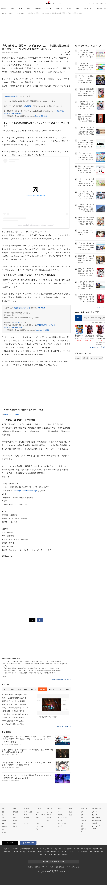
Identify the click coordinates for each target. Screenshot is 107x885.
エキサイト (103, 3)
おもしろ (59, 9)
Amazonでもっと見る (97, 347)
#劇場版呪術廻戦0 (11, 96)
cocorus (40, 851)
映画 (14, 815)
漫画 (77, 9)
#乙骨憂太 (27, 106)
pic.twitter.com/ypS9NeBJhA (13, 113)
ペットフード (44, 854)
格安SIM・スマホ (98, 849)
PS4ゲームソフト (101, 317)
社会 (3, 812)
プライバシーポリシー (48, 867)
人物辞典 (94, 823)
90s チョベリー (62, 823)
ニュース (3, 9)
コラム (69, 9)
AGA (50, 854)
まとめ (4, 820)
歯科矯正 (96, 851)
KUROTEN (15, 849)
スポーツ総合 (28, 812)
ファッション (39, 826)
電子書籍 (64, 854)
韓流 (14, 823)
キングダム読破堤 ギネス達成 (13, 724)
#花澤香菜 (16, 322)
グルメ (37, 823)
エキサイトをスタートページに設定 (53, 861)
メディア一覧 (96, 817)
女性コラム (61, 815)
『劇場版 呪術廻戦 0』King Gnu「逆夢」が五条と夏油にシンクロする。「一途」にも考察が (31, 668)
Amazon (77, 358)
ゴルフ (26, 820)
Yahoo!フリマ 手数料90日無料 (13, 717)
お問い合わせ (75, 867)
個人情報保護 (60, 867)
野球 (25, 815)
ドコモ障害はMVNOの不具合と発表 (15, 714)
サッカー (27, 817)
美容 (102, 851)
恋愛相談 (53, 851)
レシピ (71, 851)
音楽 (14, 817)
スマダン (60, 812)
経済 (3, 815)
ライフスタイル (62, 817)
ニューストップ (93, 3)
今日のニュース (102, 9)
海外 (20, 9)
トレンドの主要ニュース (62, 726)
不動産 (90, 851)
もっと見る (101, 307)
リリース (94, 812)
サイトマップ (96, 826)
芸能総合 (15, 812)
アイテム (76, 849)
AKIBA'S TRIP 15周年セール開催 (14, 704)
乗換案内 (84, 851)
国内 (12, 9)
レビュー (38, 812)
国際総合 (4, 826)
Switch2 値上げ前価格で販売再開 (14, 698)
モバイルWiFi (32, 851)
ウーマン (64, 851)
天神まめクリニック (59, 849)
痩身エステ (57, 854)
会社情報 (30, 867)
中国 (3, 829)
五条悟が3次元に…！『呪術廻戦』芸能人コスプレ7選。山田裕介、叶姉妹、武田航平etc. (30, 673)
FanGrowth (38, 849)
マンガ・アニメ (40, 815)
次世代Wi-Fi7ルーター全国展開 (13, 701)
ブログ (30, 145)
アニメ (78, 318)
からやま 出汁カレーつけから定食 (14, 694)
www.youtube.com (11, 415)
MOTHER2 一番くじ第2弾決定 (13, 711)
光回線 (16, 851)
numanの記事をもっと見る (61, 679)
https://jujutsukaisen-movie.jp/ (25, 491)
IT (36, 820)
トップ (5, 689)
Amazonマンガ (86, 317)
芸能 (28, 9)
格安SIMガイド (8, 851)
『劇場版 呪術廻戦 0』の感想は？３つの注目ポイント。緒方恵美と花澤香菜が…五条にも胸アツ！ (33, 670)
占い (59, 851)
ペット (49, 820)
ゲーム (37, 817)
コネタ (49, 815)
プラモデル (94, 318)
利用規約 (37, 867)
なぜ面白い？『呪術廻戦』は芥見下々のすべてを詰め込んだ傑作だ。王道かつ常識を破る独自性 (32, 661)
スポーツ (38, 9)
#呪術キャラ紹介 (49, 325)
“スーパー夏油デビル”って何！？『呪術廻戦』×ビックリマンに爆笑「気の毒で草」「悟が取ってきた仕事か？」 (35, 665)
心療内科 (69, 849)
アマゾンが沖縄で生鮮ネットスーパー (16, 708)
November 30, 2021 (42, 330)
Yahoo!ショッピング (96, 358)
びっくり (49, 812)
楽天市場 (85, 358)
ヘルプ (94, 829)
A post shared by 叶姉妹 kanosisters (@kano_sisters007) (35, 225)
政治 (3, 817)
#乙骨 (28, 308)
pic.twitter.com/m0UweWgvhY (14, 327)
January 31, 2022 (41, 116)
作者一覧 (94, 815)
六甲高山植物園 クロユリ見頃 (13, 721)
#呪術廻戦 (60, 111)
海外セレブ (16, 820)
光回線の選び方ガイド (26, 849)
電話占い (89, 849)
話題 (70, 815)
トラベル (60, 820)
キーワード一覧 (96, 820)
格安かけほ (23, 851)
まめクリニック (47, 849)
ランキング (88, 9)
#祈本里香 (41, 308)
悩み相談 (46, 851)
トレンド (48, 9)
